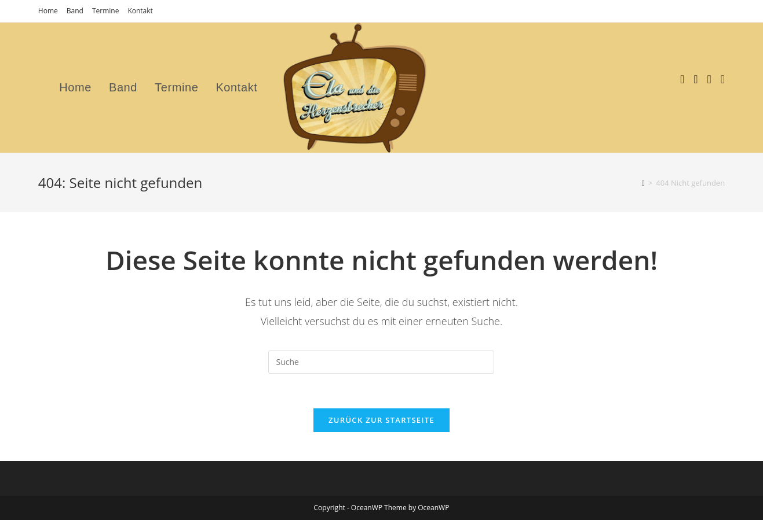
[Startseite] (643, 183)
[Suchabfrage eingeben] (381, 362)
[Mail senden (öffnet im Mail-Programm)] (722, 79)
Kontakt (139, 11)
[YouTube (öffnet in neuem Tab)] (709, 79)
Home (48, 11)
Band (75, 11)
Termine (105, 11)
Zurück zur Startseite (381, 420)
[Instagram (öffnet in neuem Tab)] (695, 79)
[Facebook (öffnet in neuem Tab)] (682, 79)
